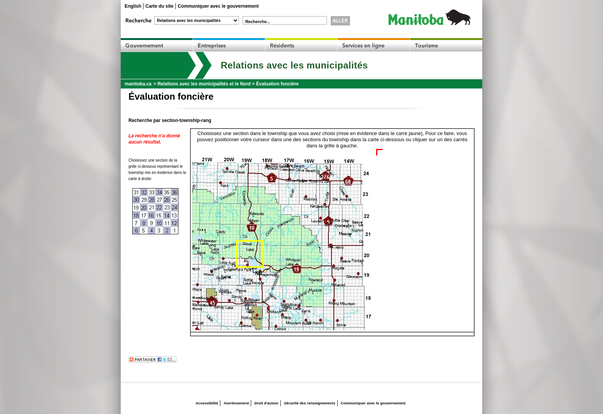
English (133, 6)
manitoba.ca (138, 84)
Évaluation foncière (277, 84)
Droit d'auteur (267, 403)
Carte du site (159, 6)
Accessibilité (206, 403)
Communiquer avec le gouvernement (218, 6)
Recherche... (257, 21)
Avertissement (236, 403)
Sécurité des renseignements (309, 403)
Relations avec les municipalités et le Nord (204, 84)
